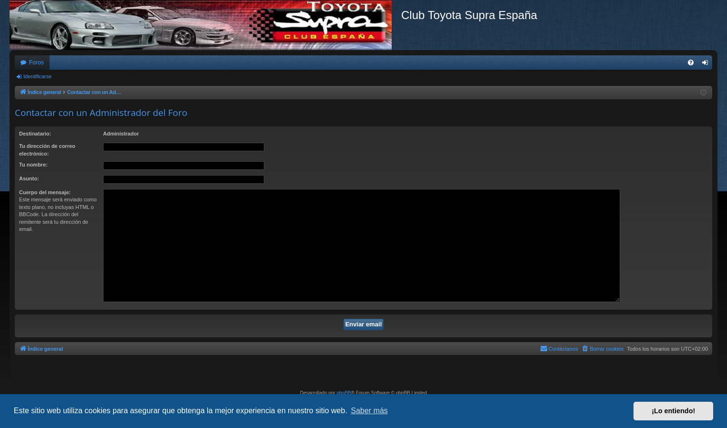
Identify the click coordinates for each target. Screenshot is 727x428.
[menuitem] (691, 62)
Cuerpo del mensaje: (45, 192)
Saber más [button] (369, 411)
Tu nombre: (33, 164)
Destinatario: (35, 133)
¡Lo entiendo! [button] (673, 411)
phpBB (344, 393)
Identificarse (37, 76)
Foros (36, 62)
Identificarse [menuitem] (707, 64)
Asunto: (29, 178)
